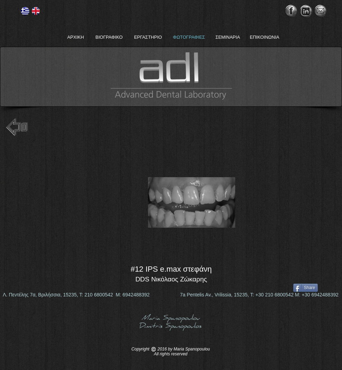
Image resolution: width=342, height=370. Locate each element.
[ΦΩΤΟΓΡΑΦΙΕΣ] (189, 37)
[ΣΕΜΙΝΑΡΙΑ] (227, 37)
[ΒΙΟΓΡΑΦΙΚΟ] (109, 37)
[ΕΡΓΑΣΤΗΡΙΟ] (148, 37)
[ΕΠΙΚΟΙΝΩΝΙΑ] (264, 37)
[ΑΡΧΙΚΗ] (75, 37)
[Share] (305, 288)
